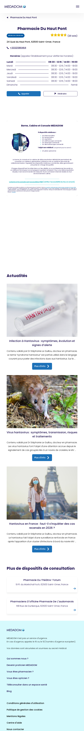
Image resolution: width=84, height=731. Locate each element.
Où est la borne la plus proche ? (24, 708)
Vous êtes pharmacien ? (20, 644)
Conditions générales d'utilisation (25, 675)
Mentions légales (16, 688)
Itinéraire (60, 93)
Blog (9, 663)
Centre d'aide (14, 695)
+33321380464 (16, 47)
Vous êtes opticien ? (18, 650)
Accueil (7, 17)
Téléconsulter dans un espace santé (27, 657)
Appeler (23, 93)
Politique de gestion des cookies (24, 682)
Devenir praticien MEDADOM (22, 637)
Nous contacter (15, 701)
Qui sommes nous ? (17, 631)
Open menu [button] (77, 6)
